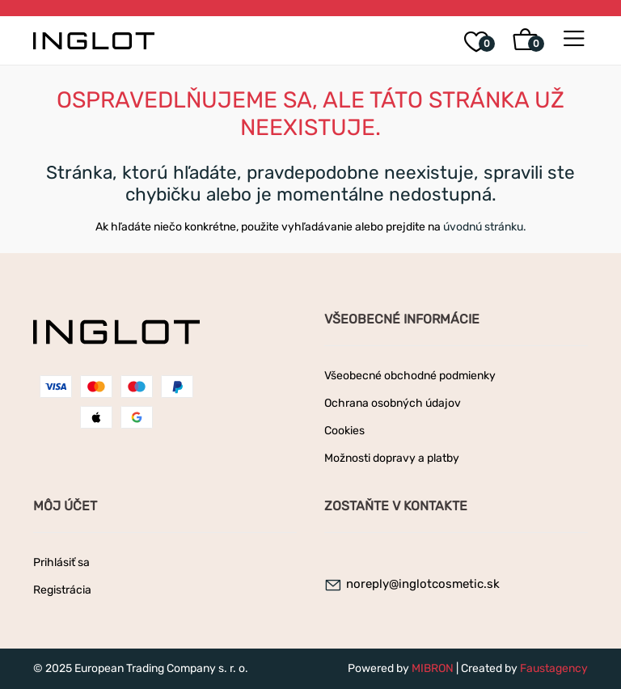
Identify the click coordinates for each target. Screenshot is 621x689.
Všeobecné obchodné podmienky (410, 376)
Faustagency (554, 668)
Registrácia (62, 590)
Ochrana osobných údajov (392, 403)
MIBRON (433, 668)
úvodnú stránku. (484, 227)
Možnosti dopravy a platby (391, 458)
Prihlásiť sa (61, 562)
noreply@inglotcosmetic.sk (423, 584)
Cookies (344, 430)
